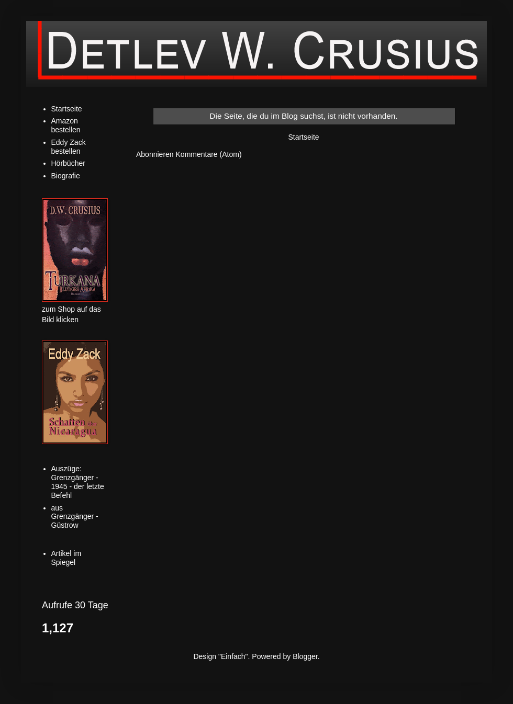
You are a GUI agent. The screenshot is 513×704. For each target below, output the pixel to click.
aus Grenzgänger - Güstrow (74, 517)
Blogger (305, 656)
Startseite (303, 137)
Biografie (65, 176)
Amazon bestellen (66, 125)
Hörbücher (68, 163)
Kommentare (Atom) (209, 154)
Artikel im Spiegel (66, 557)
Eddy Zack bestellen (68, 146)
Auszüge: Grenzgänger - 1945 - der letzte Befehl (77, 481)
